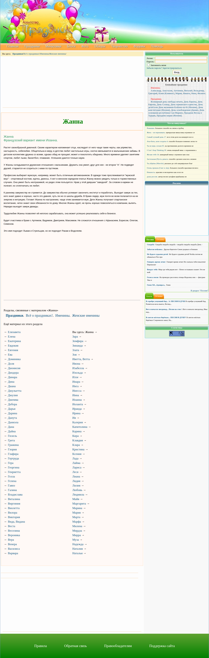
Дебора (12, 404)
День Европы (190, 101)
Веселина (14, 530)
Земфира (77, 341)
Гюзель (12, 436)
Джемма (13, 399)
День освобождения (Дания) (184, 110)
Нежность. (151, 172)
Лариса (76, 467)
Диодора (13, 372)
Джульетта (14, 390)
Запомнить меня (156, 65)
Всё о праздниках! (31, 54)
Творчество (119, 46)
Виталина (14, 499)
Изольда (77, 372)
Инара (76, 381)
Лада (75, 458)
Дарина (12, 413)
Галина (12, 490)
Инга (75, 386)
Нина (193, 93)
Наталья (77, 553)
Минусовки (53, 46)
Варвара (13, 553)
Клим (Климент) (166, 93)
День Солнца (163, 104)
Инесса (76, 390)
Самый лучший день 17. (157, 137)
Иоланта (77, 404)
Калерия (77, 422)
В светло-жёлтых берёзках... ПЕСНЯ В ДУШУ (166, 317)
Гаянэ (11, 485)
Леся (75, 472)
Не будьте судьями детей (157, 254)
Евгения (13, 350)
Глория (12, 449)
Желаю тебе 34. (153, 154)
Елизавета (14, 332)
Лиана (76, 476)
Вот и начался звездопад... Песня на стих (163, 309)
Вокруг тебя (152, 269)
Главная (13, 46)
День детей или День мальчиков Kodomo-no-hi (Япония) (175, 106)
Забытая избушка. (155, 249)
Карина (77, 431)
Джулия (13, 395)
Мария (76, 512)
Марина (77, 508)
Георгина (13, 467)
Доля (11, 363)
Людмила (78, 494)
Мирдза (77, 530)
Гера (10, 463)
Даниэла (13, 422)
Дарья (11, 408)
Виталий (188, 90)
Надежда (77, 544)
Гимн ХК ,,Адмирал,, (156, 285)
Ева (10, 354)
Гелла (11, 476)
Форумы (139, 46)
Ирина (76, 413)
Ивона (76, 363)
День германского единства (184, 104)
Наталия (77, 548)
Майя (75, 499)
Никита (186, 93)
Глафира (13, 454)
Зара (75, 336)
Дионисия (14, 368)
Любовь (77, 490)
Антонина (178, 90)
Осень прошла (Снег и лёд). (158, 168)
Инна (75, 395)
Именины (44, 54)
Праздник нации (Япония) (169, 115)
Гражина (13, 445)
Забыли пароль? (154, 68)
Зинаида (77, 345)
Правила (40, 646)
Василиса (14, 548)
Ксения (76, 454)
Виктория (14, 517)
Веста (11, 526)
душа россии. (152, 177)
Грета (11, 440)
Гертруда (13, 458)
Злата (75, 350)
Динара (12, 377)
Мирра (76, 535)
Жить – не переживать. (156, 132)
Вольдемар (199, 90)
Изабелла (78, 368)
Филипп (201, 93)
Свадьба (150, 244)
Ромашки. (151, 128)
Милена (77, 526)
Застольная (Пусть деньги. (157, 159)
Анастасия (167, 90)
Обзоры (99, 46)
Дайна (12, 431)
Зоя (74, 354)
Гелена (12, 481)
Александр (156, 90)
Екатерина (14, 341)
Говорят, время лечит (156, 262)
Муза (75, 539)
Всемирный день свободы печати (167, 101)
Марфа (76, 521)
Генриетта (14, 472)
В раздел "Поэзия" (199, 290)
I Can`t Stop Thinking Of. (157, 150)
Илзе (75, 377)
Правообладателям (118, 646)
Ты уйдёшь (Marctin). (155, 163)
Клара (76, 445)
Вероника (14, 535)
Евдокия (13, 345)
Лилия (76, 485)
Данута (12, 417)
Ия (74, 417)
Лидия (76, 481)
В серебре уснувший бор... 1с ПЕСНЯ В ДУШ (165, 301)
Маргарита (79, 503)
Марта (76, 517)
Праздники (32, 46)
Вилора (12, 512)
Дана (11, 426)
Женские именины (57, 54)
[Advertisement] (72, 81)
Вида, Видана (16, 521)
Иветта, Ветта (81, 359)
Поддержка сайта (162, 646)
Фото (84, 46)
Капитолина (79, 426)
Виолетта (13, 508)
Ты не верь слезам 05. (155, 146)
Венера (12, 544)
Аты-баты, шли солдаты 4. (157, 141)
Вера (11, 539)
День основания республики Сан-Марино (176, 111)
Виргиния (14, 503)
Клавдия (77, 440)
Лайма (76, 463)
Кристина (78, 449)
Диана (12, 386)
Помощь (157, 46)
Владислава (15, 494)
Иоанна (77, 399)
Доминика (14, 359)
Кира (75, 436)
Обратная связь (75, 646)
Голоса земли (153, 277)
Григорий (152, 93)
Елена (11, 336)
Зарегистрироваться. (172, 68)
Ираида (77, 408)
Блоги (71, 46)
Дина (11, 381)
